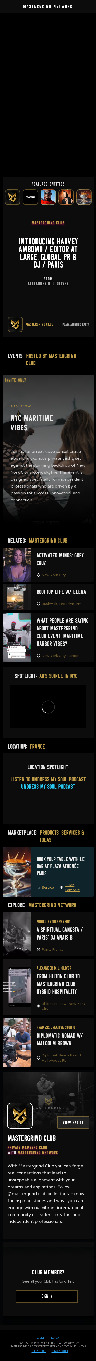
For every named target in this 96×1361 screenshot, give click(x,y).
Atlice (40, 1338)
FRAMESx (54, 1338)
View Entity (73, 1122)
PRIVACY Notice (60, 1351)
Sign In (47, 1296)
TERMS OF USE (39, 1351)
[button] (89, 7)
